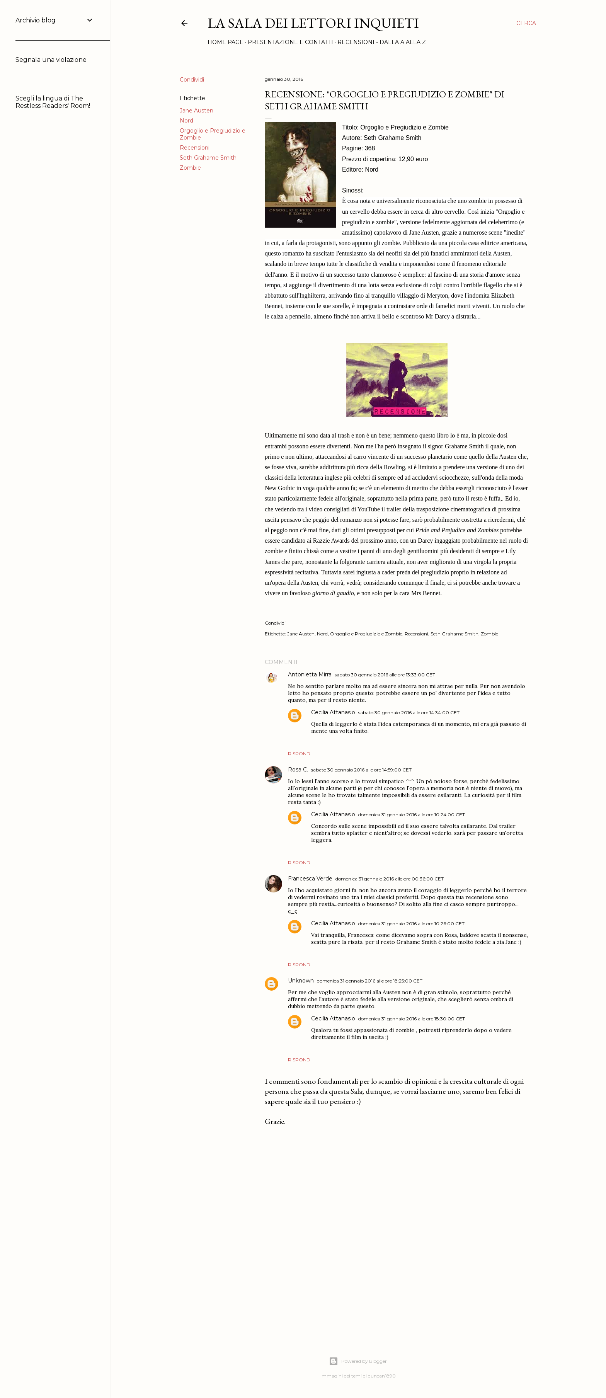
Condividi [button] (192, 79)
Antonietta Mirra (310, 674)
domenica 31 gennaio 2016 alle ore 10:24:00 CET (411, 814)
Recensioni (194, 147)
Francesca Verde (310, 878)
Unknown (301, 980)
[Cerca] (526, 23)
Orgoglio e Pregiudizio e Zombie (366, 634)
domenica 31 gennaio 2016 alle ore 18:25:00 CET (369, 981)
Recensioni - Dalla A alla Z (381, 42)
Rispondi (300, 753)
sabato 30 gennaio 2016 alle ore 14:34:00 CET (409, 712)
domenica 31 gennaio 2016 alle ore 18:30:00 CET (411, 1019)
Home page (225, 42)
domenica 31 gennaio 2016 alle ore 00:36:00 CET (389, 879)
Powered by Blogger (358, 1361)
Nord (186, 120)
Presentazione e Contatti (290, 42)
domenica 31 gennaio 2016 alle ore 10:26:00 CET (411, 923)
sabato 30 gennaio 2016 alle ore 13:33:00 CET (385, 675)
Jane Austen (196, 110)
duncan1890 (382, 1376)
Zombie (190, 167)
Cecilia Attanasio (333, 712)
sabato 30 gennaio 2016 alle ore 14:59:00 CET (361, 770)
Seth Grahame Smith (208, 157)
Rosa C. (298, 769)
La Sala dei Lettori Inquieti (313, 23)
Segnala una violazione (51, 59)
